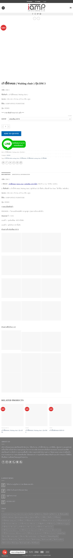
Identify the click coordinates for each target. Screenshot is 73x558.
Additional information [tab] (21, 174)
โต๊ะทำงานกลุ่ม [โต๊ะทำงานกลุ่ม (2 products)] (36, 539)
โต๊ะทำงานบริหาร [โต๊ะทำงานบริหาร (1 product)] (58, 539)
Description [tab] (5, 174)
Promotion (29, 1)
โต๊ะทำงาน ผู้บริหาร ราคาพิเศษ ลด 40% (20, 484)
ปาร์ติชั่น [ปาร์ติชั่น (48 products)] (43, 517)
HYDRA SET (11, 501)
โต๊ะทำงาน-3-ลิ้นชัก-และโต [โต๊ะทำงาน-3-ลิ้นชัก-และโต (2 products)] (9, 539)
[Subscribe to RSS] (21, 462)
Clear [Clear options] (70, 115)
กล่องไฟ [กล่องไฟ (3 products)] (30, 514)
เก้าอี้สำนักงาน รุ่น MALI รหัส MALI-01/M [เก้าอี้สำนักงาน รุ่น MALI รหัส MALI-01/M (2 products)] (13, 533)
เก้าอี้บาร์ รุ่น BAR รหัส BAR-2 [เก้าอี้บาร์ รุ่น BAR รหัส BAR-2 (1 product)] (28, 523)
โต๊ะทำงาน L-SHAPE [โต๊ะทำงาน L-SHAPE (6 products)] (24, 539)
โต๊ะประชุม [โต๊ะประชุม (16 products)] (15, 543)
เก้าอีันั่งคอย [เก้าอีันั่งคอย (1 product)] (57, 517)
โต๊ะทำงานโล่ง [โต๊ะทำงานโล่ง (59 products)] (6, 543)
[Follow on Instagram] (35, 14)
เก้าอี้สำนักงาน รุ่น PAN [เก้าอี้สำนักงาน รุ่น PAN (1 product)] (49, 533)
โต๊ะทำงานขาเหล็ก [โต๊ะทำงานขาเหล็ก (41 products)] (47, 539)
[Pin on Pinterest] (17, 162)
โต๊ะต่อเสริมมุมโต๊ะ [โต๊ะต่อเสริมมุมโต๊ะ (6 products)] (53, 536)
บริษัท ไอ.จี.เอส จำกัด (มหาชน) (17, 490)
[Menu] (3, 8)
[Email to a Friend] (13, 162)
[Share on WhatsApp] (3, 162)
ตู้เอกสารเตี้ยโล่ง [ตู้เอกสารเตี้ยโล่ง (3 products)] (34, 517)
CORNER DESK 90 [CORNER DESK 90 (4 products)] (7, 514)
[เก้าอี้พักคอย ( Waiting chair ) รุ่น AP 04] (12, 415)
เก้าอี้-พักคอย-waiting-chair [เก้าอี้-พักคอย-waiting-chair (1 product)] (9, 520)
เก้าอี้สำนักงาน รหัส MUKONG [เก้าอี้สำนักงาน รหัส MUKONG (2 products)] (44, 527)
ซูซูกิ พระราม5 (12, 496)
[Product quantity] (6, 126)
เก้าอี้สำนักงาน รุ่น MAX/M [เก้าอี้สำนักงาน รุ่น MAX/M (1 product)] (33, 533)
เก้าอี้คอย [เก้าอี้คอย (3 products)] (20, 520)
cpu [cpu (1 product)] (15, 514)
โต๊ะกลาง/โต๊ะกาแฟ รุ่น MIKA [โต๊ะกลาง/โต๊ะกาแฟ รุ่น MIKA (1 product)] (10, 536)
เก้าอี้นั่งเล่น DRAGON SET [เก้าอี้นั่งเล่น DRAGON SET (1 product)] (32, 520)
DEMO (8, 155)
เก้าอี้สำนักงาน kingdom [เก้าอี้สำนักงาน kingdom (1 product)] (63, 523)
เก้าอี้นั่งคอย (23, 158)
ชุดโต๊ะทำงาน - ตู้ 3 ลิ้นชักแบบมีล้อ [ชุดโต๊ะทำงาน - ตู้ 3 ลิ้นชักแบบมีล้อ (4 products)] (59, 514)
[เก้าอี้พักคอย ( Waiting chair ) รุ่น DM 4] (36, 415)
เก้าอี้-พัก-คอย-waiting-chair (12, 158)
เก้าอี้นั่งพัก (44, 158)
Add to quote (11, 134)
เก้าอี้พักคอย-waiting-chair (34, 158)
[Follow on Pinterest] (40, 14)
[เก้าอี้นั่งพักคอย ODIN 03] (60, 415)
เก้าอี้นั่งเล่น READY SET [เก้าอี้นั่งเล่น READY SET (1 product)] (63, 520)
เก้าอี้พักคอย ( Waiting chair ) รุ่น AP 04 (12, 431)
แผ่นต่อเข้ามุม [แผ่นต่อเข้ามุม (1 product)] (61, 533)
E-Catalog (37, 1)
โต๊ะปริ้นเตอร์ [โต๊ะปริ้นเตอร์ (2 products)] (35, 543)
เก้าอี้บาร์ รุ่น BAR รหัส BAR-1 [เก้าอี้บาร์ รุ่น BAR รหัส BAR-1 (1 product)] (10, 523)
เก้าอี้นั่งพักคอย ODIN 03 (56, 430)
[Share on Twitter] (10, 162)
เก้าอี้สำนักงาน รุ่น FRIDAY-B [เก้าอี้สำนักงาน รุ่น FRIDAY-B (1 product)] (28, 530)
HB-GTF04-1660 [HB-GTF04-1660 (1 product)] (22, 514)
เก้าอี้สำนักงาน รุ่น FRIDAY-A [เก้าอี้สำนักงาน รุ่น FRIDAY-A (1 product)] (10, 530)
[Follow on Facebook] (32, 14)
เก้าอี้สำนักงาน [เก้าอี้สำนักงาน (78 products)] (51, 523)
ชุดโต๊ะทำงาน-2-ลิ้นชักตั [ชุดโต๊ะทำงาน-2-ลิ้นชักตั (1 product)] (41, 514)
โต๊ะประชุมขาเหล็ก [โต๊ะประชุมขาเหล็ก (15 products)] (25, 543)
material (3, 119)
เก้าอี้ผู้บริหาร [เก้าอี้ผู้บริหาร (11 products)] (41, 523)
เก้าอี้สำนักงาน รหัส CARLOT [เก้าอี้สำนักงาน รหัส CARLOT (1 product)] (27, 527)
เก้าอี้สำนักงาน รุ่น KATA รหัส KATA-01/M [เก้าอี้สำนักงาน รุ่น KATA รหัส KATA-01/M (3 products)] (49, 530)
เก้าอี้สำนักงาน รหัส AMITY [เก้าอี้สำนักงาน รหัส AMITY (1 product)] (9, 527)
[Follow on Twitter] (38, 14)
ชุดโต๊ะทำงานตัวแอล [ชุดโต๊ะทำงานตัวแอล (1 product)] (7, 517)
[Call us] (13, 462)
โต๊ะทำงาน (33, 447)
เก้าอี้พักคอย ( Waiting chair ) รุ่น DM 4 (36, 431)
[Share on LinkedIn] (21, 162)
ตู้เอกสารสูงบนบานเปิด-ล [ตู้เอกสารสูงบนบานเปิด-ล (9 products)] (22, 517)
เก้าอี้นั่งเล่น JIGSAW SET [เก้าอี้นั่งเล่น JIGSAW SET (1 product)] (48, 520)
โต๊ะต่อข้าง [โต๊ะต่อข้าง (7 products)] (43, 536)
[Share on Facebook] (6, 162)
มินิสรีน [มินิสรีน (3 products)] (50, 517)
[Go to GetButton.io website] (5, 556)
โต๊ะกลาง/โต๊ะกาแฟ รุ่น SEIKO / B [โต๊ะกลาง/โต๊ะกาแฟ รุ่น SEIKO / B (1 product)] (29, 536)
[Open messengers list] (4, 552)
